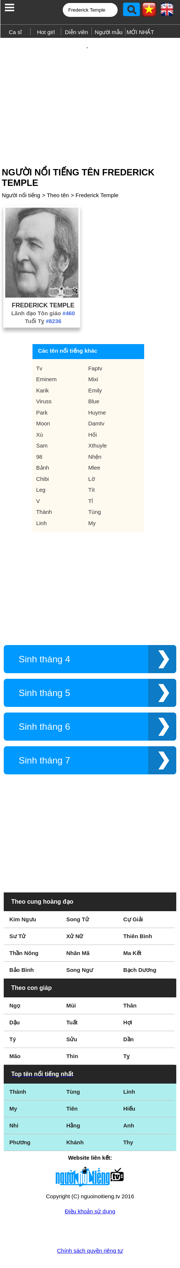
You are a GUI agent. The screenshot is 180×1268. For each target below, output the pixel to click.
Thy (128, 1118)
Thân (130, 981)
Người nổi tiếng (21, 171)
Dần (128, 1015)
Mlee (94, 443)
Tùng (94, 487)
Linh (41, 499)
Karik (42, 366)
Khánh (75, 1118)
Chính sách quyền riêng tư (90, 1226)
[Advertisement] (90, 87)
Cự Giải (133, 895)
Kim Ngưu (22, 895)
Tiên (72, 1084)
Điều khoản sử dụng (90, 1187)
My (92, 499)
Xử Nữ (74, 912)
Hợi (127, 998)
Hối (92, 410)
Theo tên (58, 171)
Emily (95, 366)
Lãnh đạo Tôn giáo (43, 289)
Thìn (72, 1031)
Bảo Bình (21, 945)
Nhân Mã (78, 928)
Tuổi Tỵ (43, 296)
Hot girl (46, 32)
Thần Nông (23, 928)
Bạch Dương (139, 945)
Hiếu (129, 1084)
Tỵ (126, 1031)
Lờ (91, 454)
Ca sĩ (15, 32)
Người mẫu (109, 32)
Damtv (96, 399)
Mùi (71, 981)
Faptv (95, 344)
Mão (15, 1031)
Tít (91, 465)
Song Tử (77, 895)
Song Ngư (79, 945)
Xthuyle (97, 421)
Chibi (42, 454)
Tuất (71, 998)
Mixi (93, 355)
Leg (41, 465)
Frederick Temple (96, 171)
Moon (43, 399)
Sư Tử (17, 912)
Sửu (71, 1015)
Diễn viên (76, 32)
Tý (12, 1015)
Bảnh (42, 443)
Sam (42, 421)
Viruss (44, 377)
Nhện (95, 432)
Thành (44, 487)
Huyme (97, 388)
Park (42, 388)
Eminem (46, 355)
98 (39, 432)
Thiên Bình (137, 912)
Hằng (73, 1101)
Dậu (14, 998)
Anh (128, 1101)
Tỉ (90, 476)
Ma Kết (132, 928)
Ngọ (14, 981)
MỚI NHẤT (140, 32)
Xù (39, 410)
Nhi (13, 1101)
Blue (93, 377)
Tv (39, 344)
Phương (20, 1118)
